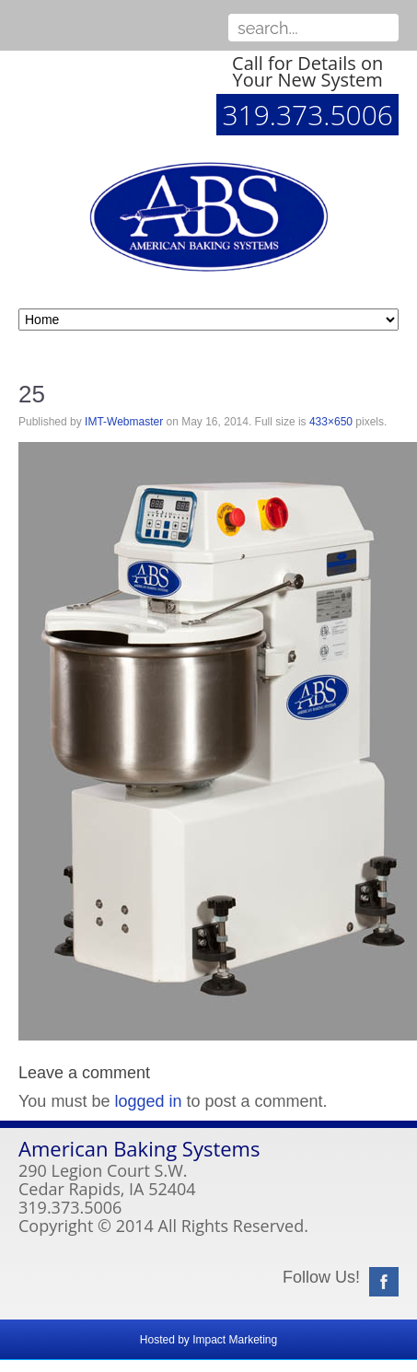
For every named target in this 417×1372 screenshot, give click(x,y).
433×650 (331, 421)
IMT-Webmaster (124, 421)
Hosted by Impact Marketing (208, 1339)
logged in (147, 1101)
